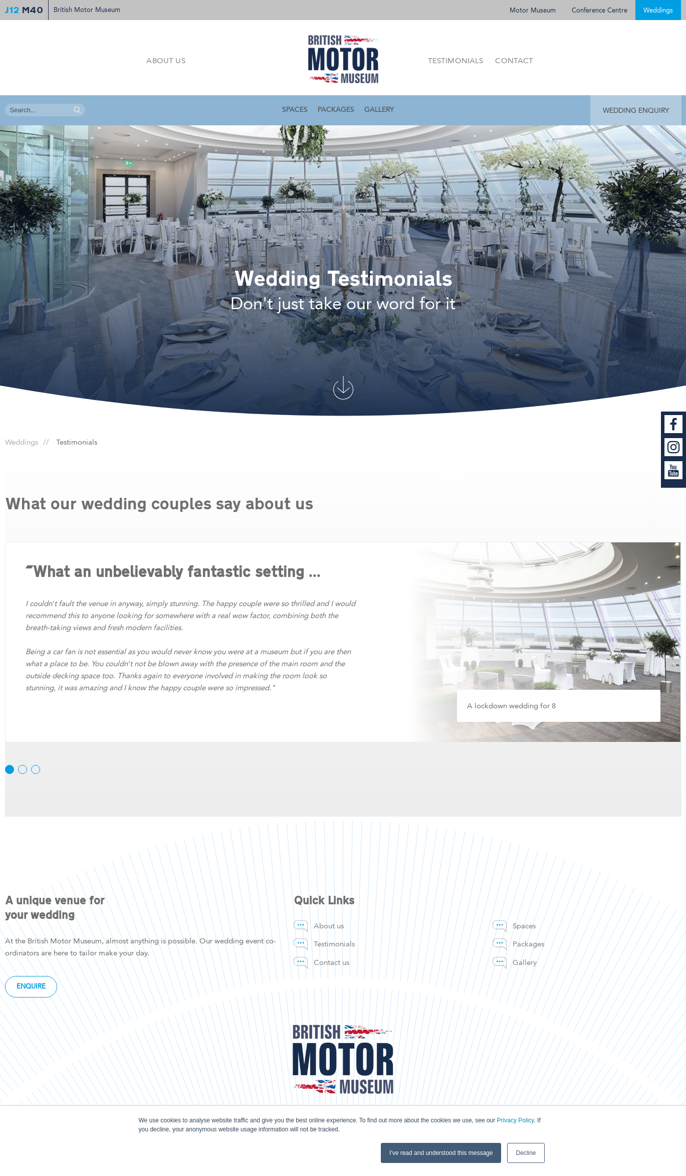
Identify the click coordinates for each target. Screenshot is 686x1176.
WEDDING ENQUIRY (636, 110)
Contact (514, 60)
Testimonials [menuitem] (334, 943)
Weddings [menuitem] (21, 442)
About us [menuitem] (329, 925)
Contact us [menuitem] (331, 962)
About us (165, 60)
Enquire (31, 987)
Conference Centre (599, 10)
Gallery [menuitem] (379, 109)
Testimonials (456, 60)
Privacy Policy (515, 1120)
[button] (9, 769)
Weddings (658, 10)
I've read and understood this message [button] (441, 1152)
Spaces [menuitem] (295, 109)
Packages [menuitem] (336, 109)
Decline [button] (526, 1152)
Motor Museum (533, 10)
